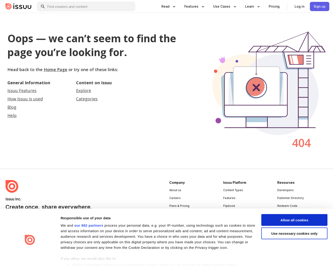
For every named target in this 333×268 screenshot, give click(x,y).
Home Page (55, 69)
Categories (87, 99)
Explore (83, 90)
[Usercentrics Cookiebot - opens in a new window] (30, 259)
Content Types (233, 190)
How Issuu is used (25, 99)
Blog (11, 107)
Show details (71, 259)
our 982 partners (88, 208)
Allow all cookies (294, 203)
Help (12, 115)
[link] (274, 6)
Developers (285, 190)
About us (175, 190)
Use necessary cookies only (294, 216)
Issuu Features (22, 90)
